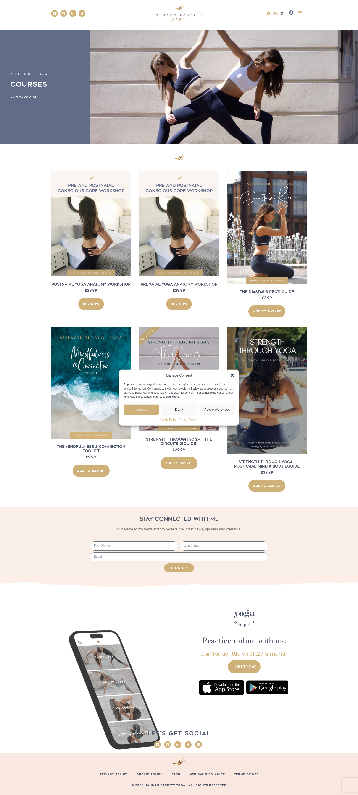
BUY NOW (91, 304)
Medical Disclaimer (207, 774)
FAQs (176, 774)
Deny (179, 409)
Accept (141, 409)
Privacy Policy (187, 419)
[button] (232, 375)
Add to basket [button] (267, 311)
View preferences (217, 409)
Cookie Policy (168, 419)
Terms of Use (246, 774)
